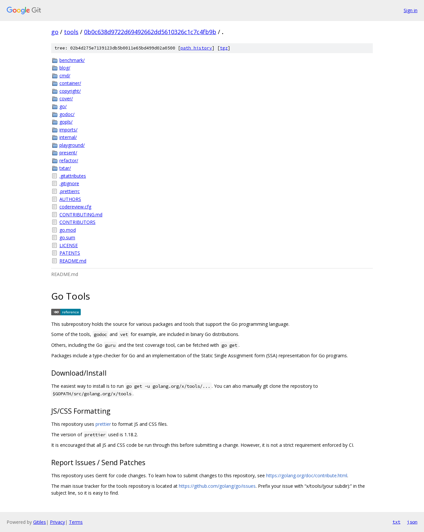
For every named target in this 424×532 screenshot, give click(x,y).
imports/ (68, 130)
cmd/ (64, 75)
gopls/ (66, 122)
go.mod (67, 230)
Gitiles (39, 522)
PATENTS (69, 253)
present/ (68, 152)
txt (396, 522)
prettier (103, 424)
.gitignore (69, 183)
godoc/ (66, 114)
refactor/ (68, 160)
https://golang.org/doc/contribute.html (306, 475)
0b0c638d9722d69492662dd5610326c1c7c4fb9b (150, 32)
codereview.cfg (75, 207)
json (412, 522)
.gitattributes (72, 176)
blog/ (64, 68)
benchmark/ (72, 60)
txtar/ (65, 168)
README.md (72, 261)
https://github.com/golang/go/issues (217, 486)
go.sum (67, 237)
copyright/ (70, 91)
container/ (70, 83)
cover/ (66, 98)
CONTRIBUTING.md (80, 214)
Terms (76, 522)
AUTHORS (70, 199)
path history (196, 48)
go (54, 32)
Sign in (410, 10)
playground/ (72, 145)
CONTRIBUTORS (77, 222)
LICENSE (68, 245)
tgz (224, 48)
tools (71, 32)
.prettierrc (69, 191)
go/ (63, 106)
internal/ (68, 137)
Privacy (57, 522)
